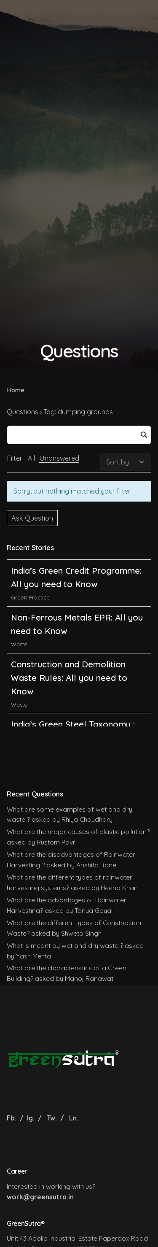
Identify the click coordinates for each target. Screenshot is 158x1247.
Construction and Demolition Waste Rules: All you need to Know (69, 695)
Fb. (12, 1118)
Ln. (73, 1118)
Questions (22, 412)
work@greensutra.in (40, 1197)
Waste (19, 661)
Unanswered (59, 458)
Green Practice (30, 568)
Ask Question (32, 518)
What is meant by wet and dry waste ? (65, 945)
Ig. (31, 1118)
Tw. (52, 1118)
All (31, 458)
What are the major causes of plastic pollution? (78, 831)
